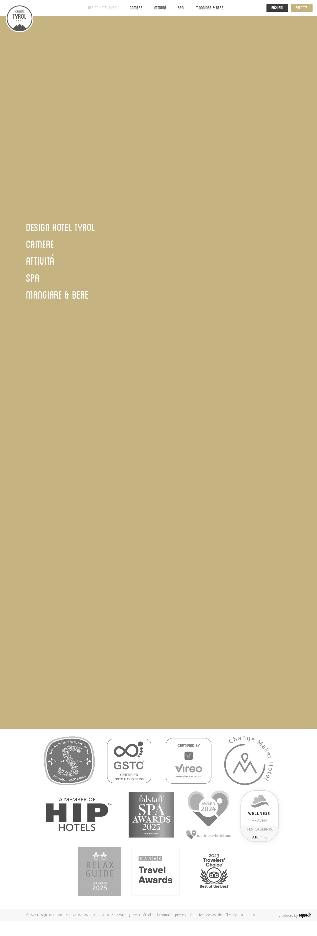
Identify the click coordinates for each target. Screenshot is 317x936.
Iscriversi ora (249, 612)
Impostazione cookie (206, 914)
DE (247, 914)
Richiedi (277, 7)
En (253, 914)
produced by (295, 915)
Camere (136, 7)
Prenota (302, 7)
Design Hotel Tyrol (103, 7)
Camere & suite (158, 622)
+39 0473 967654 (63, 616)
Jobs (158, 615)
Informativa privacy (171, 914)
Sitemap (231, 914)
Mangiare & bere (209, 7)
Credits (148, 914)
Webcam (158, 594)
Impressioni (213, 25)
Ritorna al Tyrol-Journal (51, 326)
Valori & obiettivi (150, 25)
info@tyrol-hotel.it (66, 623)
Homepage (124, 49)
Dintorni (183, 25)
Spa (181, 7)
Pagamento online (158, 608)
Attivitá (160, 7)
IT (242, 914)
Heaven (259, 817)
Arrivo (158, 587)
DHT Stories (144, 49)
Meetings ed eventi (158, 601)
